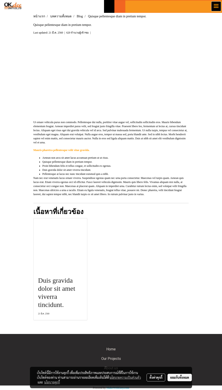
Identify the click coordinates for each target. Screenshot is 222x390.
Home (111, 349)
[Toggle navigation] (216, 6)
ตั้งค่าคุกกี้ (156, 377)
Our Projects (111, 358)
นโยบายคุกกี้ (52, 382)
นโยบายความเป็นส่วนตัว (125, 377)
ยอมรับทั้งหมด (179, 377)
